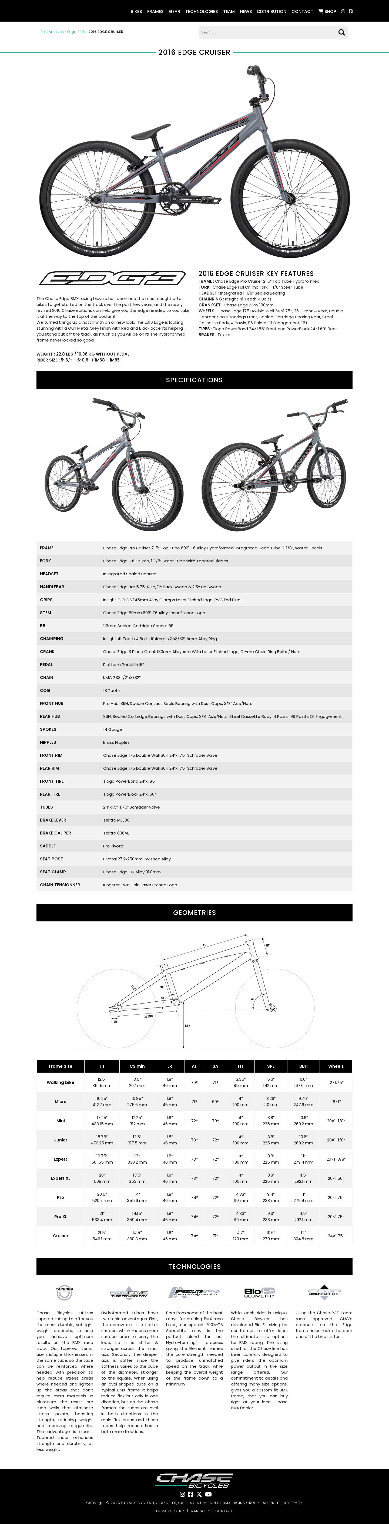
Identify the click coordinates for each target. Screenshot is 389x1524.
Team (229, 11)
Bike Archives (52, 31)
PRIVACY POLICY (170, 1511)
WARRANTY (200, 1511)
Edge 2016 (76, 31)
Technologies (201, 11)
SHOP (327, 11)
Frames (155, 11)
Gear (174, 11)
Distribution (271, 11)
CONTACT (224, 1511)
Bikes (136, 11)
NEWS (246, 11)
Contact (302, 11)
